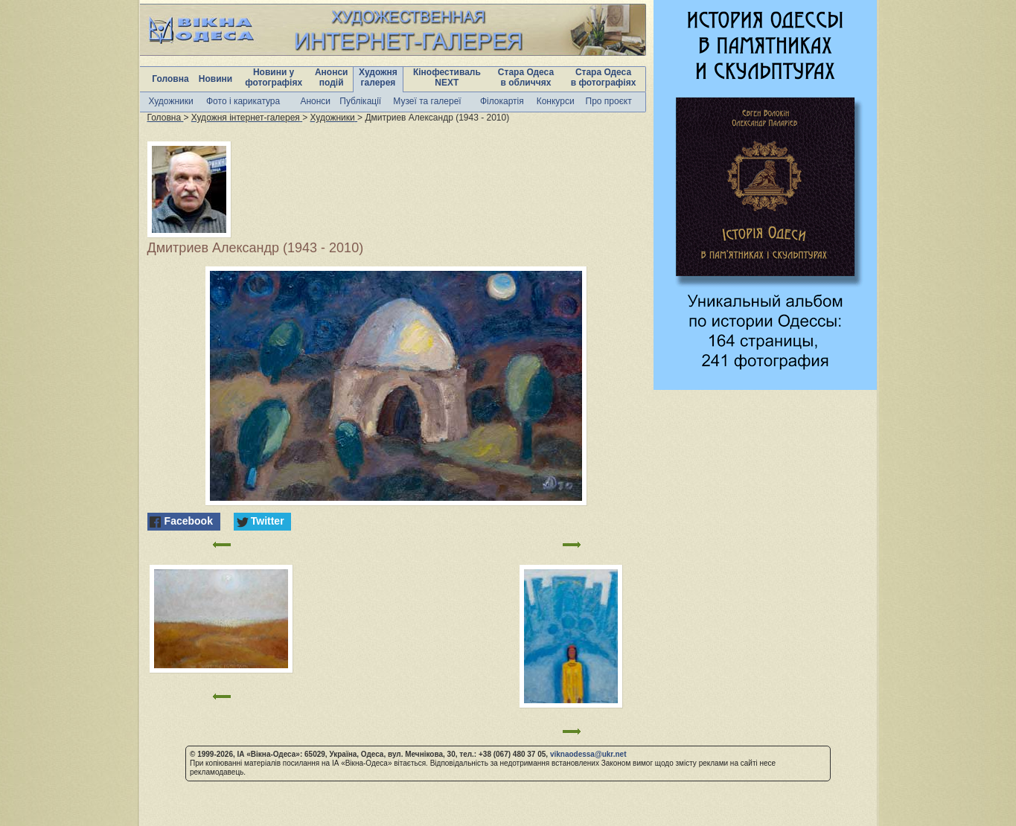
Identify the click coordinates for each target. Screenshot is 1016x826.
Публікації (360, 101)
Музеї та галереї (427, 101)
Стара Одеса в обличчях (526, 77)
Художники (171, 101)
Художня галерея (378, 77)
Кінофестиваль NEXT (447, 77)
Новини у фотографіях (273, 77)
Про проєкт (609, 101)
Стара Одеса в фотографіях (603, 77)
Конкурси (556, 101)
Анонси (315, 101)
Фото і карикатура (243, 101)
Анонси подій (331, 77)
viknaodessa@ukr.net (588, 754)
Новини (215, 79)
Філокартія (502, 101)
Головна (170, 79)
